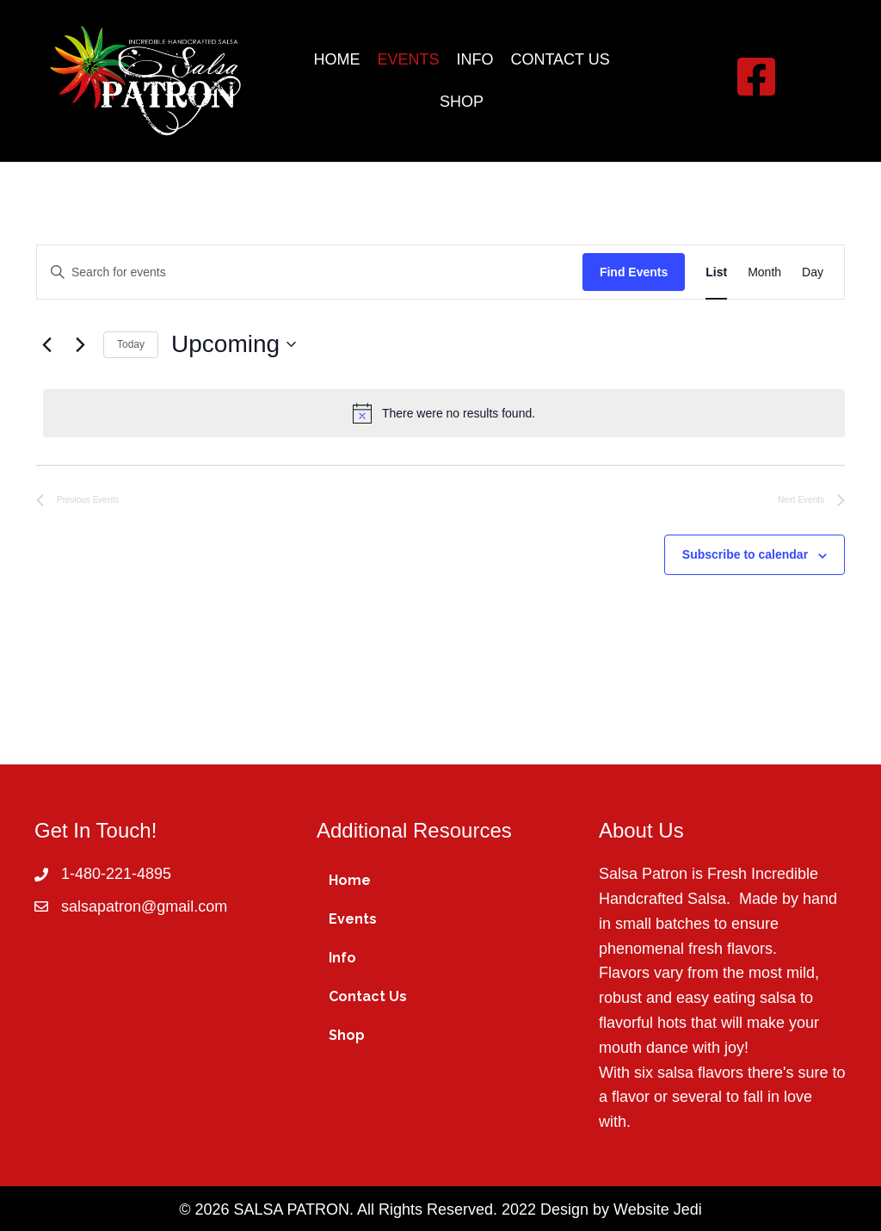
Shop (347, 1035)
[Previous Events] (46, 344)
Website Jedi (657, 1209)
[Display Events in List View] (716, 272)
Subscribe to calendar (745, 554)
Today (131, 344)
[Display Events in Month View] (764, 272)
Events (353, 919)
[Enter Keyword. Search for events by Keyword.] (309, 272)
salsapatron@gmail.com (144, 906)
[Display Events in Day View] (812, 272)
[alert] (444, 413)
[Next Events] (80, 344)
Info (342, 958)
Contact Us (368, 996)
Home (350, 880)
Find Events (634, 272)
